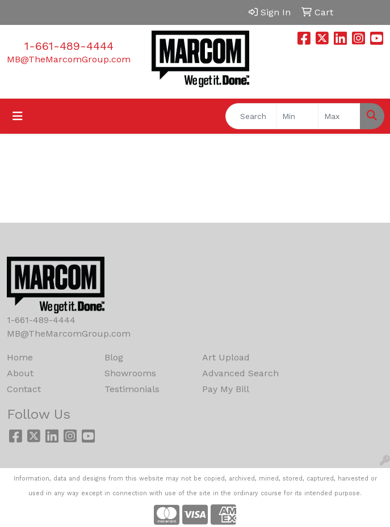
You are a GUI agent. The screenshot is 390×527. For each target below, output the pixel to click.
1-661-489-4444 (69, 46)
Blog (113, 357)
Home (20, 357)
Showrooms (130, 373)
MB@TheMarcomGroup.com (69, 59)
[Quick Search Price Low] (297, 116)
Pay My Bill (225, 389)
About (20, 373)
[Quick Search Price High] (339, 116)
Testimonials (132, 389)
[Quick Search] (250, 116)
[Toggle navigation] (18, 116)
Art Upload (226, 357)
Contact (24, 389)
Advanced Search (240, 373)
